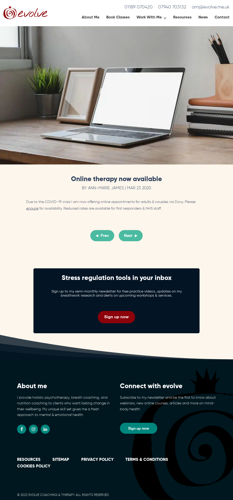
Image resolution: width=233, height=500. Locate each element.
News (203, 17)
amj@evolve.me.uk (211, 7)
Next (128, 236)
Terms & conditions (146, 460)
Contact (222, 17)
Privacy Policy (97, 460)
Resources (182, 17)
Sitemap (60, 460)
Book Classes (118, 17)
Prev (105, 236)
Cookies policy (33, 466)
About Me (90, 17)
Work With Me (149, 17)
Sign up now (116, 316)
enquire (32, 208)
